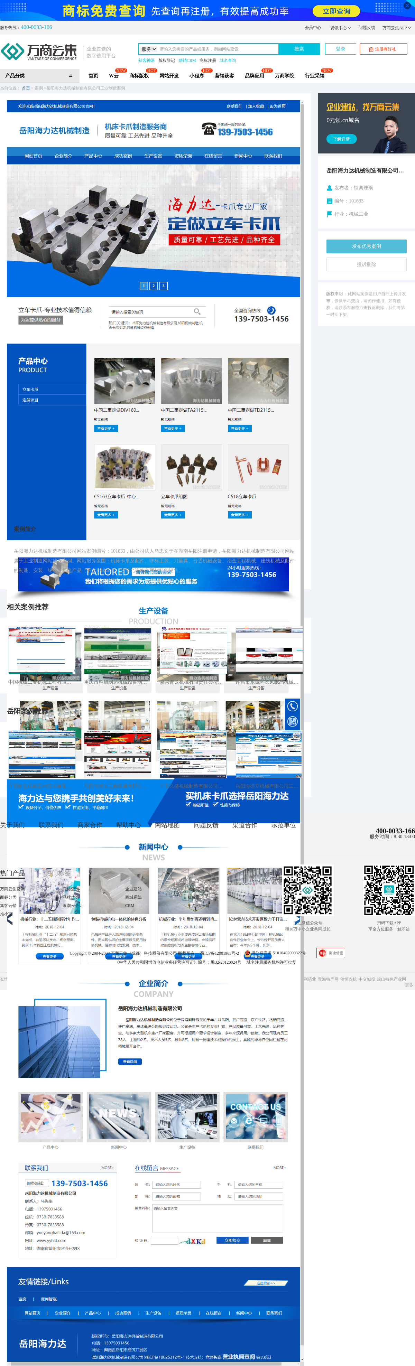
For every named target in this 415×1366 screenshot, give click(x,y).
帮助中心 (128, 825)
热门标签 (58, 873)
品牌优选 (71, 897)
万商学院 (284, 75)
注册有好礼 (382, 49)
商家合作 (89, 825)
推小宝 (6, 913)
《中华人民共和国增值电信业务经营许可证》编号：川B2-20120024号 (178, 962)
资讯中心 (340, 28)
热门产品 (12, 873)
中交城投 (367, 979)
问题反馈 (367, 27)
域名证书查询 (200, 889)
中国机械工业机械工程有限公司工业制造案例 (42, 682)
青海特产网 (328, 979)
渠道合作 (244, 825)
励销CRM (187, 60)
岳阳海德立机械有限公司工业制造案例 (269, 786)
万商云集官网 (12, 889)
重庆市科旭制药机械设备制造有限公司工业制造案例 (117, 682)
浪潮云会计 (73, 905)
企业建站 (133, 889)
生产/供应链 (199, 905)
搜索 (299, 49)
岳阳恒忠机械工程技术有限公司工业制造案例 (42, 786)
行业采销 (314, 75)
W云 (114, 75)
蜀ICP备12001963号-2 (219, 953)
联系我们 (51, 825)
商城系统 (133, 897)
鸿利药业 (307, 979)
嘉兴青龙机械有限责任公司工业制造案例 (193, 682)
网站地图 (167, 825)
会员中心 (313, 27)
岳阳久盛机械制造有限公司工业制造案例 (193, 786)
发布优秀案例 (366, 246)
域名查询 (228, 60)
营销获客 (224, 75)
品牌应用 (254, 75)
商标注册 (208, 60)
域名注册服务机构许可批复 (271, 962)
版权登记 (166, 60)
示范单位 (283, 825)
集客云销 (8, 905)
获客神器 (146, 60)
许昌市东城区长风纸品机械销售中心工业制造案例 (269, 682)
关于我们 (12, 825)
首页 (93, 75)
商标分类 (8, 897)
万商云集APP (396, 28)
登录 (340, 49)
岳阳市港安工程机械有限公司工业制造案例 (117, 786)
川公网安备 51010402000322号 (275, 953)
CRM (130, 905)
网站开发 (169, 75)
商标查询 (71, 889)
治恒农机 (348, 979)
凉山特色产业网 (391, 979)
